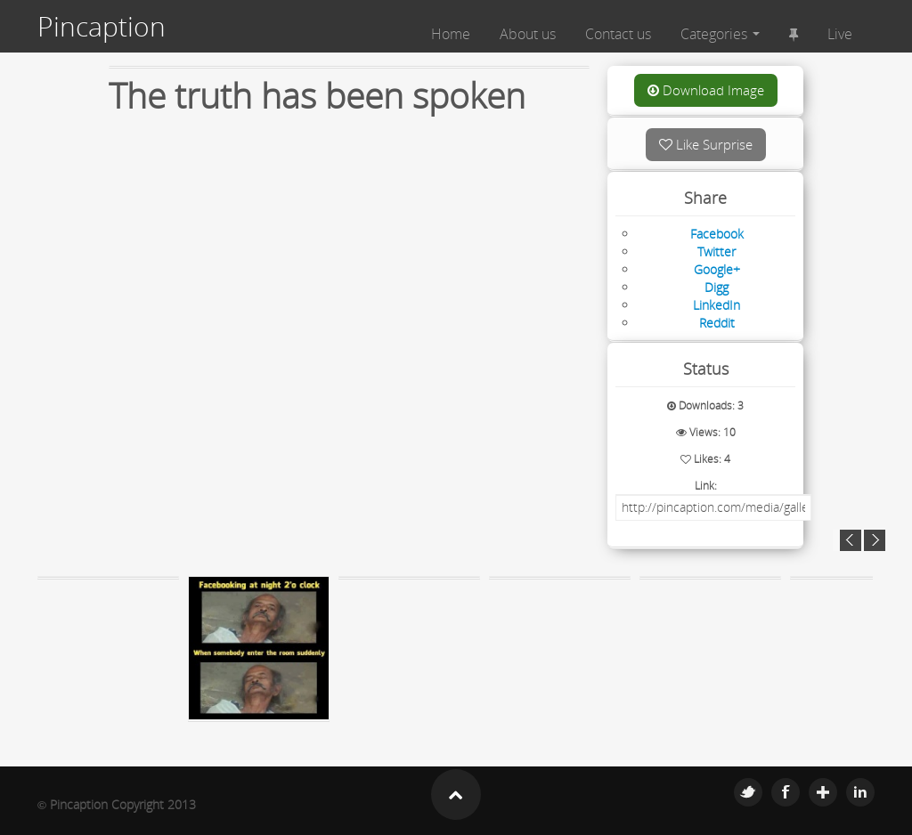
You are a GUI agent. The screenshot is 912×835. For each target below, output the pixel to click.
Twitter (748, 792)
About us (528, 34)
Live (839, 34)
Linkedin (860, 792)
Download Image (705, 90)
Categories (720, 34)
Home (450, 34)
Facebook (785, 792)
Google (823, 792)
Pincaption (101, 27)
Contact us (618, 34)
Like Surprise (706, 144)
